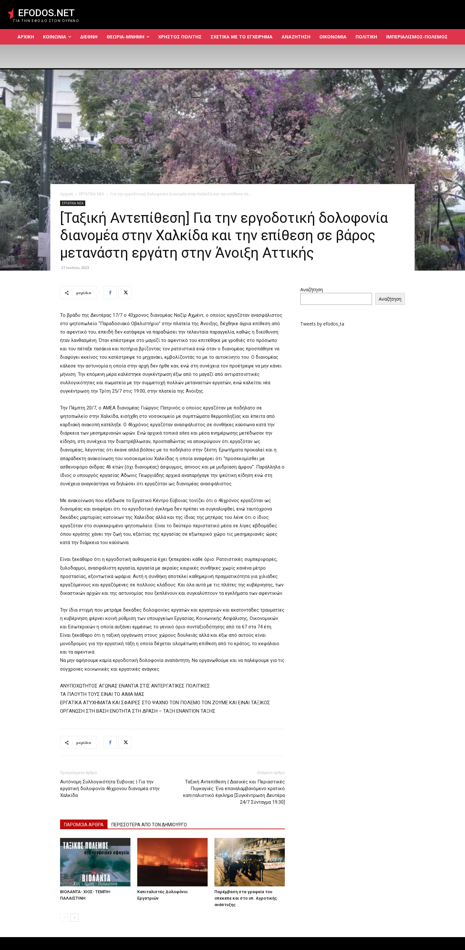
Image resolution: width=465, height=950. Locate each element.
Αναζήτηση (311, 289)
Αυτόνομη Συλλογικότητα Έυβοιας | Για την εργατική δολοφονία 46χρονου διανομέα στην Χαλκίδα (110, 788)
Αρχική (66, 194)
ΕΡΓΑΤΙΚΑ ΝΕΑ (91, 194)
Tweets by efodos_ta (322, 324)
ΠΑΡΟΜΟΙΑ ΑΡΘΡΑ (84, 824)
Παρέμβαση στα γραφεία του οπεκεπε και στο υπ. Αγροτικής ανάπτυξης (245, 898)
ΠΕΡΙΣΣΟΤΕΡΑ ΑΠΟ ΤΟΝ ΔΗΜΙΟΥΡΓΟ (149, 824)
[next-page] (74, 918)
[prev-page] (64, 918)
